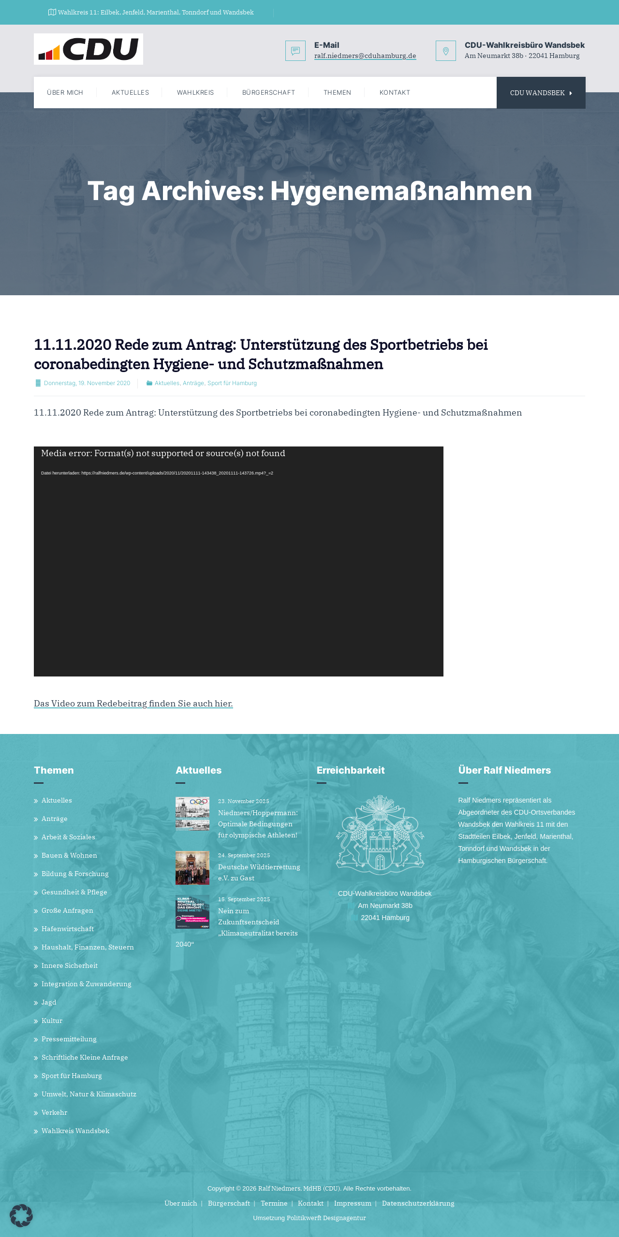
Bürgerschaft (268, 92)
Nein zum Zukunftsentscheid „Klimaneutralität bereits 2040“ (237, 927)
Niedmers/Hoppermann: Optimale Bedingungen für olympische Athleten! (258, 823)
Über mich (65, 92)
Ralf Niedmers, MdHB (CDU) (299, 1188)
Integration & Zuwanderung (87, 983)
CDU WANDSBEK (541, 92)
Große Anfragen (67, 910)
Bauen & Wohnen (69, 855)
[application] (238, 561)
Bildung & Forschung (75, 873)
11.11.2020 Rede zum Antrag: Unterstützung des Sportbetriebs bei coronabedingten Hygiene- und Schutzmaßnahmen (260, 354)
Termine (274, 1203)
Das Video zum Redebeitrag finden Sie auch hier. (133, 704)
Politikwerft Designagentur (326, 1218)
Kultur (52, 1020)
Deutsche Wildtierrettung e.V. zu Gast (259, 872)
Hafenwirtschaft (68, 928)
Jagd (49, 1002)
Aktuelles (130, 92)
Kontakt (395, 92)
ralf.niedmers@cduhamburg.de (365, 56)
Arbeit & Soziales (68, 837)
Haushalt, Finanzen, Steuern (88, 947)
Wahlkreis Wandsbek (75, 1130)
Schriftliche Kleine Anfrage (85, 1057)
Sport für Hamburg (232, 383)
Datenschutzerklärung (418, 1203)
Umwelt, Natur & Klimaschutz (89, 1094)
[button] (21, 1215)
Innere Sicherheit (70, 965)
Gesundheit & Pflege (74, 892)
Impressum (352, 1203)
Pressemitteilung (69, 1039)
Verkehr (54, 1112)
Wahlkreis (195, 92)
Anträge (193, 383)
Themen (338, 92)
